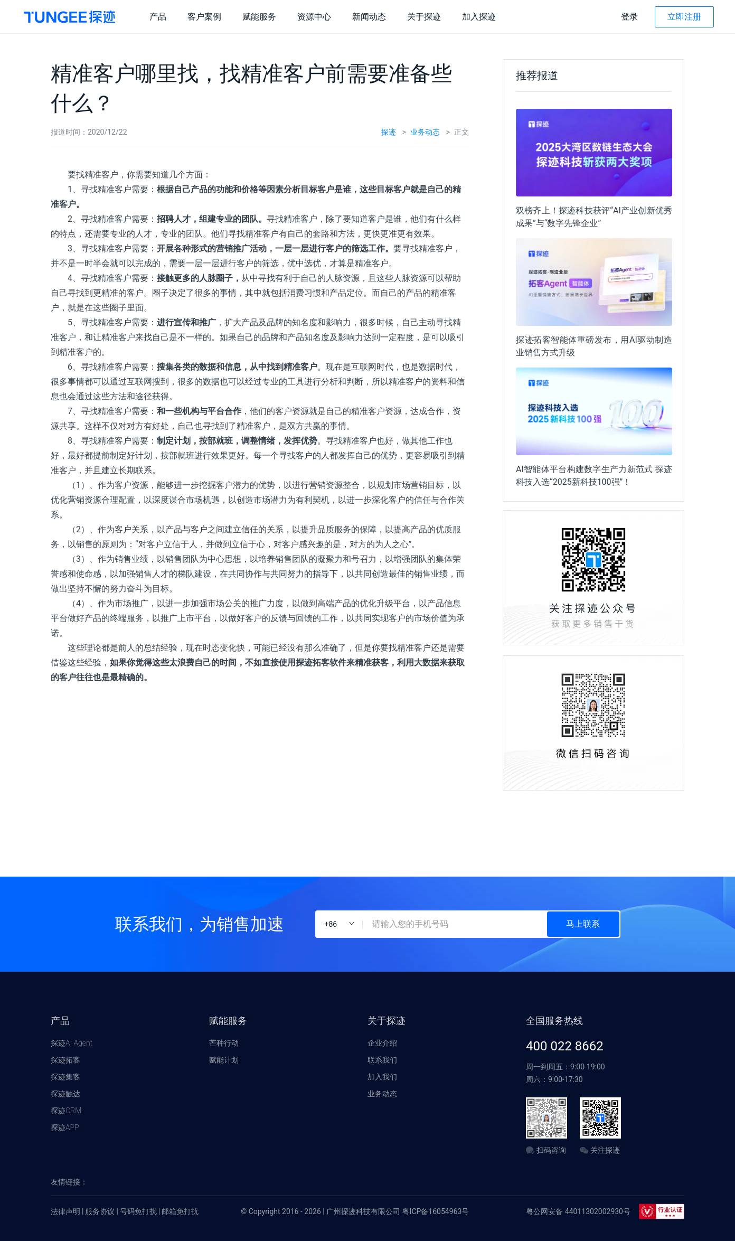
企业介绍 (382, 1043)
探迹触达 (65, 1093)
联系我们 (382, 1060)
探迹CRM (66, 1110)
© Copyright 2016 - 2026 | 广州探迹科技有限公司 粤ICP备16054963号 (355, 1211)
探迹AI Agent (71, 1043)
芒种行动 (224, 1043)
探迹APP (65, 1127)
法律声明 (65, 1211)
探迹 (388, 132)
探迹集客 (65, 1077)
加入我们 (382, 1077)
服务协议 (100, 1211)
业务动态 (425, 132)
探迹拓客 (65, 1060)
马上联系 (583, 923)
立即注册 (684, 17)
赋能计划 (224, 1060)
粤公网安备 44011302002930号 (578, 1211)
